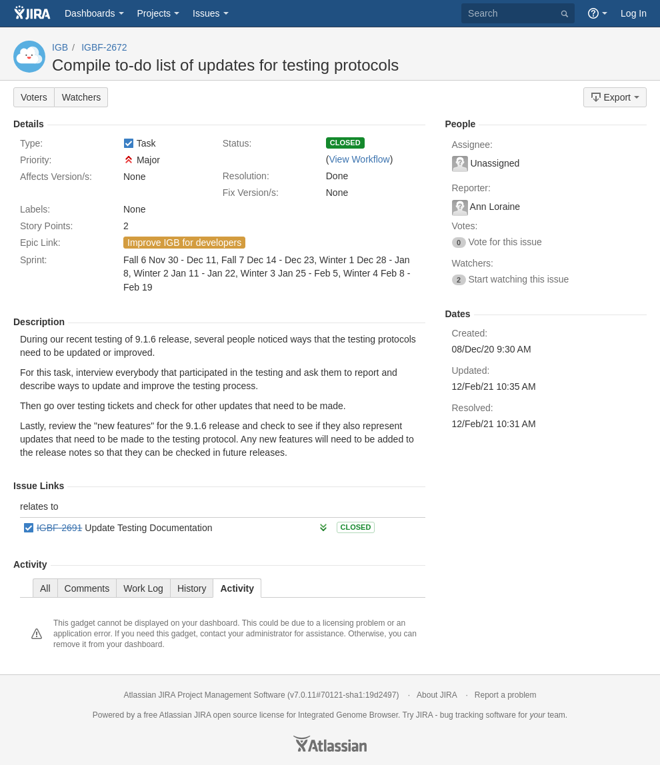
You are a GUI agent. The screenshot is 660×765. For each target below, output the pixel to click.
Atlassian (330, 744)
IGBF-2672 (104, 47)
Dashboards (90, 13)
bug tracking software (478, 715)
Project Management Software (231, 695)
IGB (60, 47)
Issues (206, 13)
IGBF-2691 (59, 527)
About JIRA (437, 695)
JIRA (202, 715)
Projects (154, 13)
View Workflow (359, 159)
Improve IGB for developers (184, 242)
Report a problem (506, 695)
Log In (634, 13)
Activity (237, 588)
